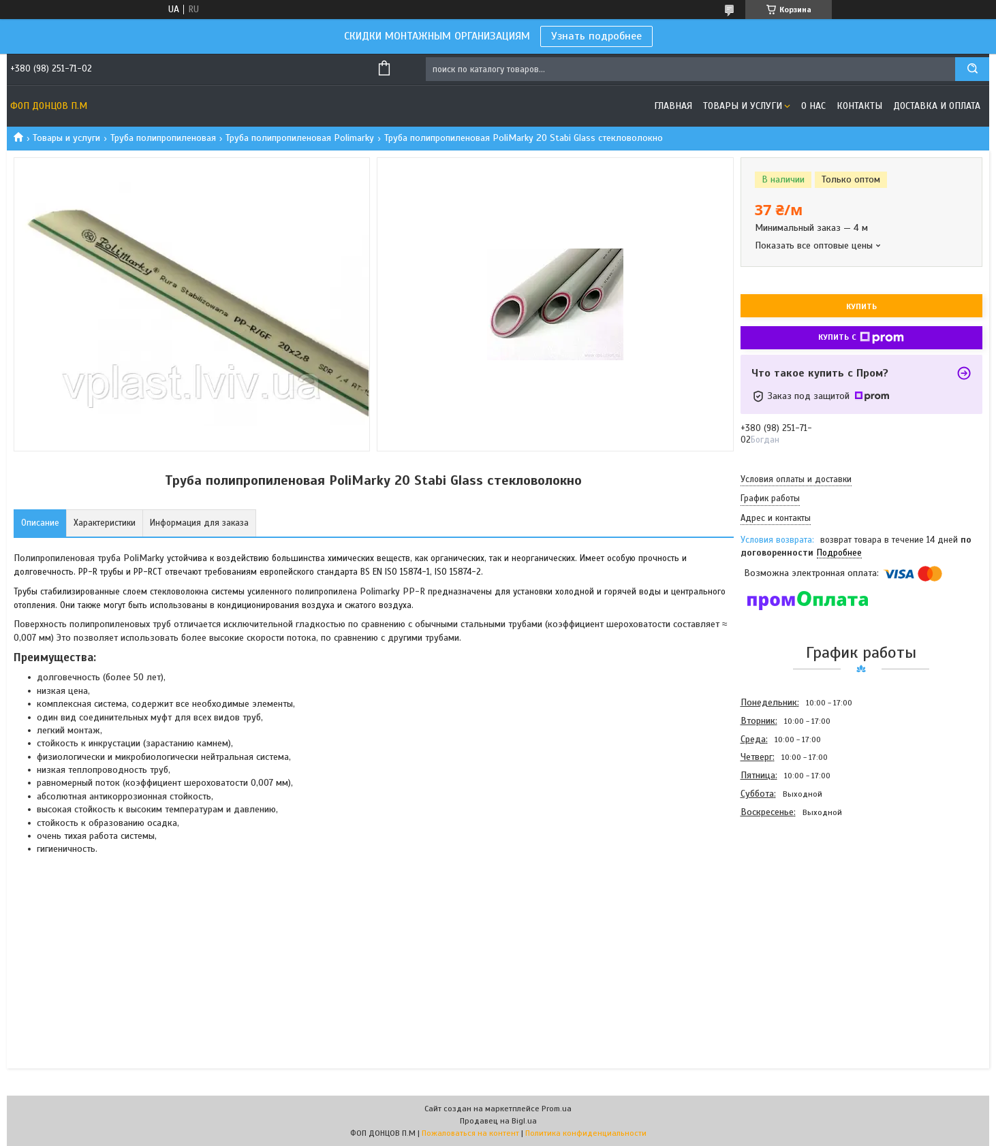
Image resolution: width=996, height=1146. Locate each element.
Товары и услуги (742, 106)
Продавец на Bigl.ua (498, 1121)
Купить (861, 306)
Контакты (859, 106)
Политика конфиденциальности (586, 1133)
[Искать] (972, 69)
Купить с (861, 338)
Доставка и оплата (936, 106)
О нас (813, 106)
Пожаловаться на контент (470, 1133)
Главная (673, 106)
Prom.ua (557, 1108)
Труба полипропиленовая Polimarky (299, 138)
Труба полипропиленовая (163, 138)
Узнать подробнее (596, 36)
